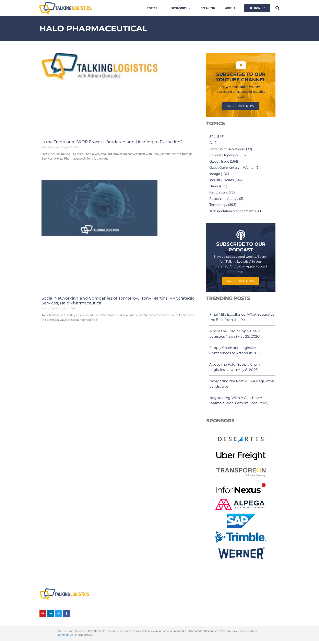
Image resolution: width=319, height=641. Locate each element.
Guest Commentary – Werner (232, 167)
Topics (154, 8)
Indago (214, 174)
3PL (212, 136)
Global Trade (219, 161)
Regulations (218, 192)
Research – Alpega (223, 198)
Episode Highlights (224, 155)
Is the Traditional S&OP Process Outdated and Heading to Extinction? (112, 141)
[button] (277, 8)
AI (211, 142)
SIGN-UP (259, 8)
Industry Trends (221, 180)
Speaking (208, 8)
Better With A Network (227, 149)
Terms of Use (65, 635)
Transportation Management (231, 211)
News (213, 186)
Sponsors (181, 8)
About (232, 8)
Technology (218, 204)
